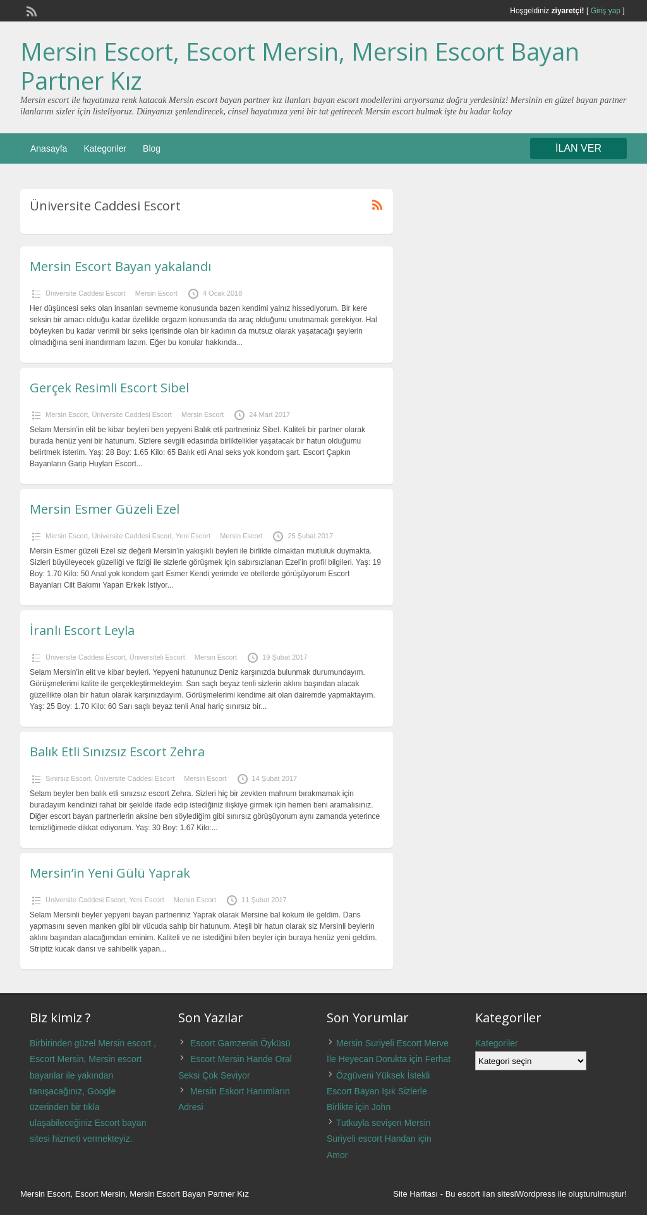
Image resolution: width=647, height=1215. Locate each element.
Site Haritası (415, 1194)
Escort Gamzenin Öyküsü (240, 1043)
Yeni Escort (193, 536)
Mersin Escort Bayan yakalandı (120, 266)
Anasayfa (48, 148)
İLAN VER (578, 148)
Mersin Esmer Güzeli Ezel (104, 508)
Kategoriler (104, 148)
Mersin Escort (156, 293)
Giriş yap (605, 10)
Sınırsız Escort (68, 778)
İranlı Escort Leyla (82, 630)
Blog (151, 148)
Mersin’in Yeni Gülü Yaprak (110, 872)
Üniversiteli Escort (157, 657)
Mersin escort (124, 1043)
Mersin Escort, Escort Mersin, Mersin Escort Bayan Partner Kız (299, 66)
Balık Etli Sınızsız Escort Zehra (117, 751)
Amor (337, 1155)
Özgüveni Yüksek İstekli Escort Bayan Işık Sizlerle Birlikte (378, 1091)
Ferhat (437, 1059)
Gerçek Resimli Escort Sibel (109, 387)
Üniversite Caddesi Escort (85, 293)
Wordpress (536, 1194)
